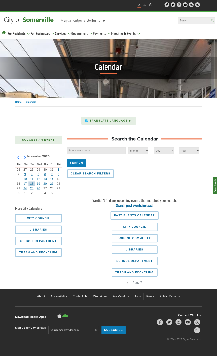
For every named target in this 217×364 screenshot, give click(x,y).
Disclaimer (100, 296)
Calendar (31, 102)
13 (45, 179)
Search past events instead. (134, 206)
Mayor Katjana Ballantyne (82, 20)
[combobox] (196, 20)
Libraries (134, 249)
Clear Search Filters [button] (90, 173)
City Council (134, 226)
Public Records (170, 296)
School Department (134, 261)
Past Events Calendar (134, 215)
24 (25, 188)
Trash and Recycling (134, 272)
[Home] (4, 32)
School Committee (134, 238)
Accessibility (59, 296)
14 (51, 179)
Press (150, 296)
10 (25, 179)
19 (38, 183)
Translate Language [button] (108, 120)
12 (38, 179)
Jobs (137, 296)
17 (25, 183)
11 (31, 179)
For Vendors (121, 296)
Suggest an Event (38, 139)
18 (31, 183)
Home (18, 102)
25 (31, 188)
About (41, 296)
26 (38, 188)
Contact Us (80, 296)
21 (51, 183)
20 (45, 183)
